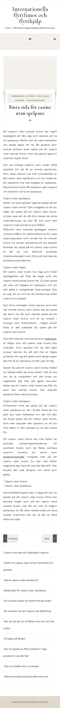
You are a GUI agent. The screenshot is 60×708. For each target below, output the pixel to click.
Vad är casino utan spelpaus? (21, 580)
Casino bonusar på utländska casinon (26, 552)
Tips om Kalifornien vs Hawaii (21, 666)
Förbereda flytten (22, 96)
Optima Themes (40, 702)
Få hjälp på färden (15, 638)
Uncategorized (36, 100)
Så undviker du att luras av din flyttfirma (27, 611)
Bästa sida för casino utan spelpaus (25, 590)
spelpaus (50, 338)
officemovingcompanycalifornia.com (26, 676)
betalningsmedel (13, 456)
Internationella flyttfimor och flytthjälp (30, 15)
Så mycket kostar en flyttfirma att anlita (27, 600)
